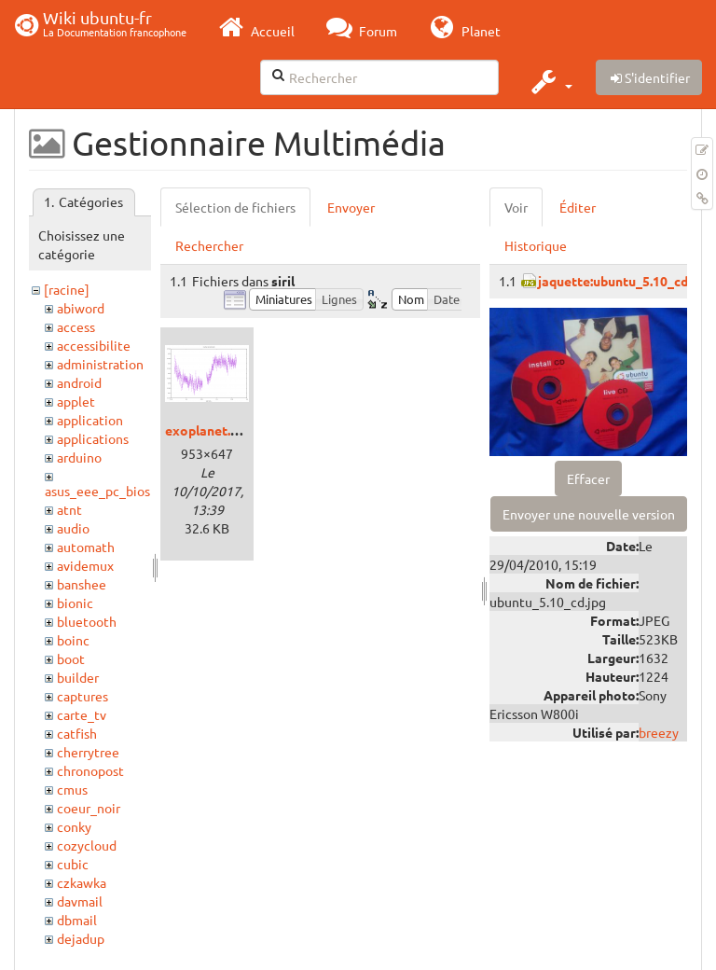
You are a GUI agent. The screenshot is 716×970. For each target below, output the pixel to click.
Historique (535, 245)
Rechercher (209, 245)
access (76, 326)
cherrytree (88, 751)
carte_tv (81, 714)
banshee (81, 583)
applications (93, 438)
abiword (80, 307)
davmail (80, 901)
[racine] (67, 289)
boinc (73, 639)
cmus (72, 789)
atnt (69, 509)
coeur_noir (88, 807)
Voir (516, 207)
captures (82, 695)
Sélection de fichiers (235, 207)
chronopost (90, 770)
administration (100, 363)
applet (76, 401)
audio (73, 528)
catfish (77, 733)
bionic (75, 602)
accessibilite (94, 345)
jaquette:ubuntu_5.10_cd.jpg (623, 280)
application (90, 419)
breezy (659, 732)
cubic (73, 863)
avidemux (85, 565)
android (79, 382)
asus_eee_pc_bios (97, 490)
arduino (79, 457)
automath (86, 546)
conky (74, 826)
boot (71, 658)
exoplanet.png (209, 430)
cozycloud (87, 845)
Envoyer (351, 207)
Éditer (577, 207)
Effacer (588, 478)
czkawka (81, 882)
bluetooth (87, 621)
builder (78, 677)
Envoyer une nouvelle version (589, 514)
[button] (549, 81)
